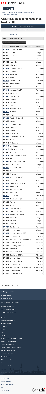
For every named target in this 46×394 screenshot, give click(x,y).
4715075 (6, 208)
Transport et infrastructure (8, 350)
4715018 (6, 90)
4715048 (6, 149)
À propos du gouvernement (8, 312)
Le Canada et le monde (7, 353)
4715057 (6, 168)
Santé (2, 332)
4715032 (6, 112)
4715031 (6, 109)
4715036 (6, 118)
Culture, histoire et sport (7, 344)
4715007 (6, 68)
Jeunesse (3, 369)
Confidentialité (5, 390)
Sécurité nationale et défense (9, 341)
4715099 (6, 233)
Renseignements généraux (23, 29)
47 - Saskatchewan (12, 35)
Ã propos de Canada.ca (7, 384)
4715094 (6, 227)
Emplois (3, 317)
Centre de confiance (6, 298)
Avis (2, 387)
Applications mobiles (6, 381)
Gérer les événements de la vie (9, 372)
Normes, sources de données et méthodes (21, 12)
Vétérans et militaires (6, 366)
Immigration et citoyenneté (8, 320)
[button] (8, 8)
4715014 (6, 81)
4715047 (6, 146)
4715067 (6, 190)
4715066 (6, 186)
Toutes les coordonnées (7, 306)
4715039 (6, 124)
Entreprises (4, 326)
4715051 (6, 155)
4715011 (6, 74)
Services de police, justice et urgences (11, 347)
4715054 (6, 161)
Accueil (3, 12)
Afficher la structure (21, 42)
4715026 (6, 96)
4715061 (6, 177)
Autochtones (4, 363)
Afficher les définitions (8, 42)
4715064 (6, 183)
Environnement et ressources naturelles (11, 338)
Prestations (4, 329)
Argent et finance (5, 357)
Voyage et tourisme (6, 323)
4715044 (6, 137)
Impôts (3, 335)
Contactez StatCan (6, 295)
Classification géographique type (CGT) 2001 (23, 26)
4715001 (6, 49)
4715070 (6, 196)
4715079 (6, 214)
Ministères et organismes (8, 309)
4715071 (6, 199)
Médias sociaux (5, 378)
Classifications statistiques (11, 15)
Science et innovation (6, 360)
